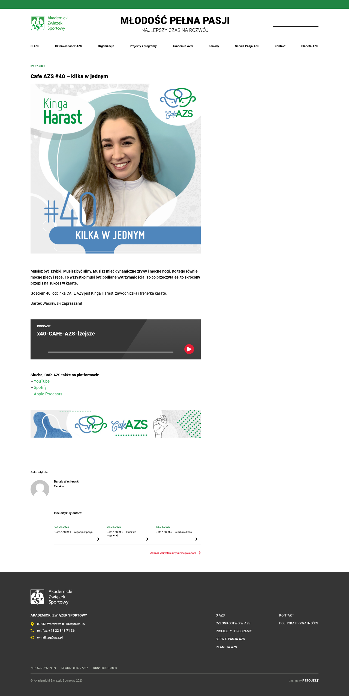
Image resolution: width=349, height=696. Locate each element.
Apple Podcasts (47, 393)
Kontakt (280, 46)
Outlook (74, 4)
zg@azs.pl (54, 635)
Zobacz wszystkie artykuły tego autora (173, 550)
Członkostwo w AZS (68, 46)
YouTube (65, 4)
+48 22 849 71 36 (60, 628)
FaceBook (30, 4)
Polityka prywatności (300, 620)
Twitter (56, 4)
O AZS (35, 46)
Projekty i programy (143, 46)
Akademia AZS (183, 46)
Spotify (40, 386)
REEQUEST (311, 677)
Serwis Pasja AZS (247, 46)
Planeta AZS (310, 46)
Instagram (39, 4)
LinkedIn (48, 4)
